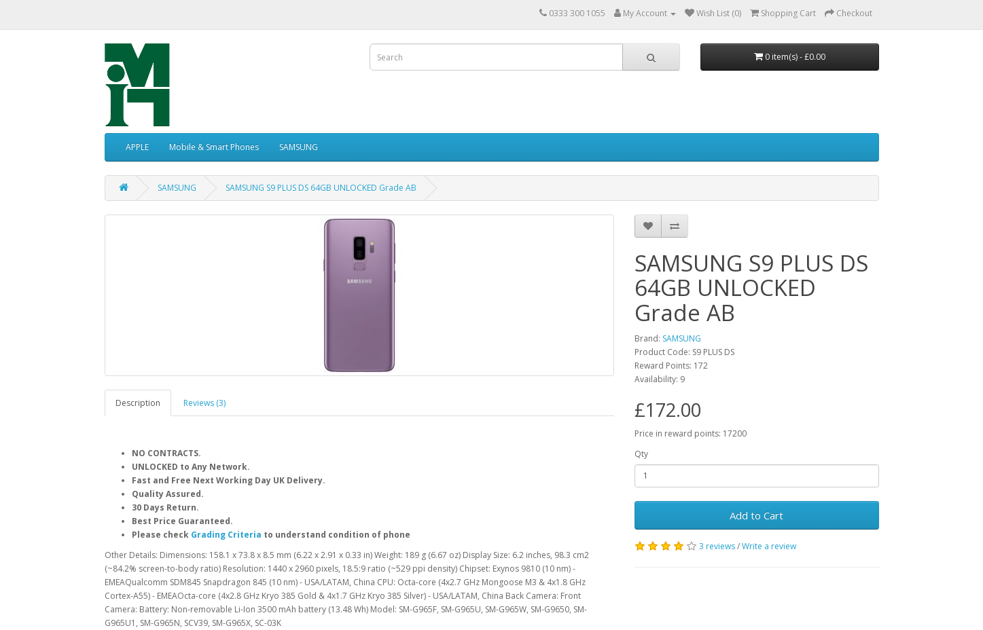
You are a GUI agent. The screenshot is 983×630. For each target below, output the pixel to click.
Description (137, 403)
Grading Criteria (226, 534)
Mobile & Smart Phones (214, 147)
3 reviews (717, 546)
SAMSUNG (298, 147)
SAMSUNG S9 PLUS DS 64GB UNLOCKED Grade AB (321, 187)
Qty (641, 454)
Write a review (769, 546)
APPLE (137, 147)
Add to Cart (756, 515)
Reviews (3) (204, 403)
